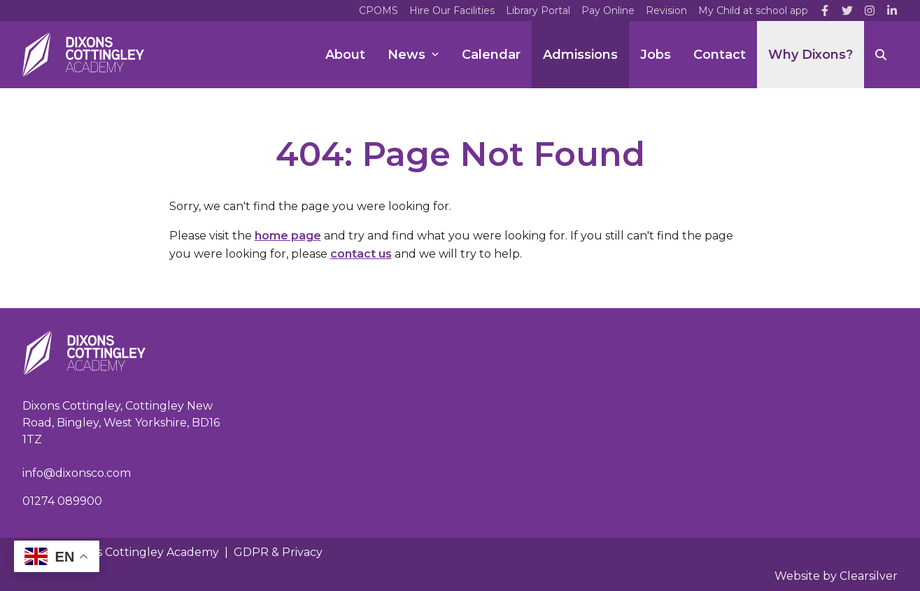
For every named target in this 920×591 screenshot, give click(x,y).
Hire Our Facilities (452, 10)
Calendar (491, 54)
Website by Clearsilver (836, 576)
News (413, 54)
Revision (666, 10)
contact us (361, 253)
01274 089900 (62, 501)
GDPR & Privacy (278, 552)
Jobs (655, 54)
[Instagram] (869, 10)
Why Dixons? (810, 54)
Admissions (580, 54)
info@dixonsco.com (76, 473)
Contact (719, 54)
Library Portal (538, 10)
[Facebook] (824, 10)
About (345, 54)
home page (288, 235)
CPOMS (378, 10)
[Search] (881, 54)
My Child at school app (753, 10)
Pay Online (608, 10)
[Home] (83, 54)
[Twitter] (847, 10)
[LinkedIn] (892, 10)
